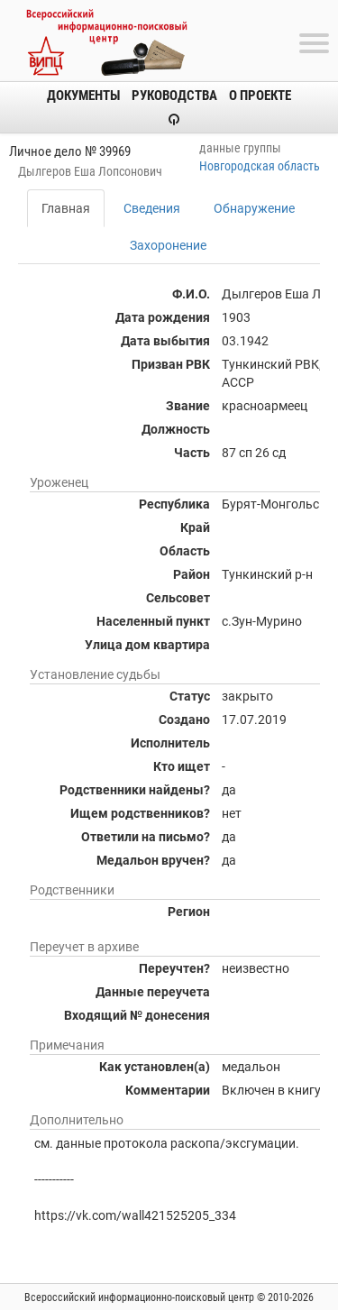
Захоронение (168, 245)
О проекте (260, 95)
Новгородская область (259, 166)
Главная (65, 208)
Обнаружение (254, 208)
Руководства (174, 95)
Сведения (151, 208)
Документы (83, 95)
